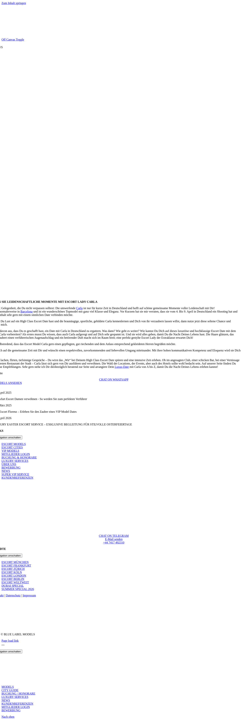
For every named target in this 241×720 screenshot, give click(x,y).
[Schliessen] (2, 645)
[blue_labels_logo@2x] (113, 521)
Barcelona (26, 311)
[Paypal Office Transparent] (114, 622)
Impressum (29, 595)
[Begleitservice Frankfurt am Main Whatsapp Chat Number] (114, 379)
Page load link (10, 640)
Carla (79, 308)
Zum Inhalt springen (13, 3)
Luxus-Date (122, 366)
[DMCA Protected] (114, 628)
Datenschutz (13, 595)
